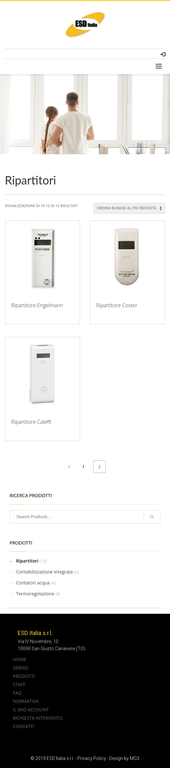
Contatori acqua (33, 583)
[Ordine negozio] (129, 208)
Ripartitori (27, 561)
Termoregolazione (35, 594)
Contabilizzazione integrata (44, 572)
